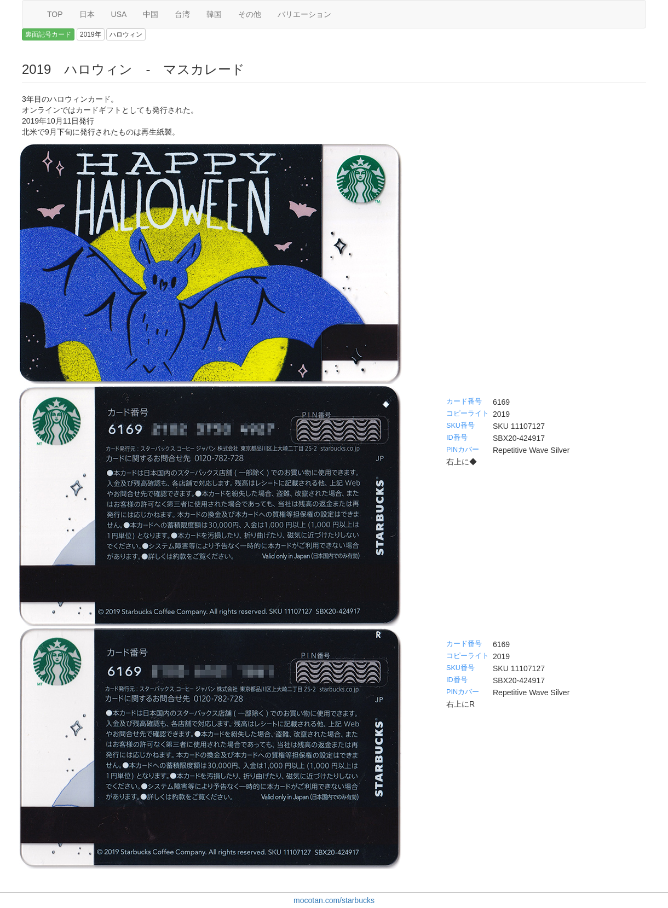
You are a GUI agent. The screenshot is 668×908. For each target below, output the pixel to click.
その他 (249, 14)
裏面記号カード (48, 34)
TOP (55, 14)
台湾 (182, 14)
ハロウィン (126, 34)
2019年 (90, 34)
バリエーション (304, 14)
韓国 (214, 14)
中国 (150, 14)
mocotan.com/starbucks (334, 900)
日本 (87, 14)
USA (119, 14)
